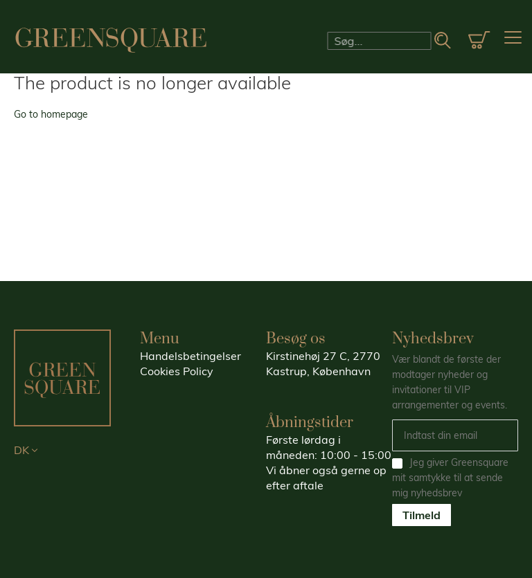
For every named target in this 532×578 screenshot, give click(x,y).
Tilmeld (421, 515)
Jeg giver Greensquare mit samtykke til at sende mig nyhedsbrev (450, 477)
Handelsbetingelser (190, 356)
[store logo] (111, 40)
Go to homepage (51, 114)
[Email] (455, 435)
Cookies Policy (176, 371)
